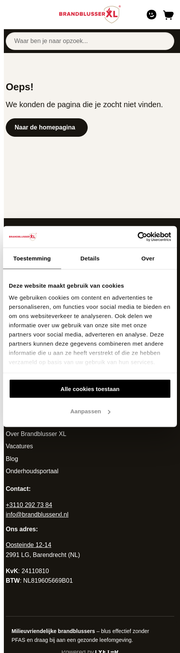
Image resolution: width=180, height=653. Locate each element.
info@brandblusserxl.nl (37, 514)
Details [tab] (90, 258)
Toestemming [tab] (32, 258)
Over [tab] (148, 258)
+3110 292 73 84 (29, 505)
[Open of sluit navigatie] (10, 14)
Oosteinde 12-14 (28, 545)
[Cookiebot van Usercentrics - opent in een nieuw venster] (137, 237)
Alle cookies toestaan (89, 388)
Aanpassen (90, 411)
